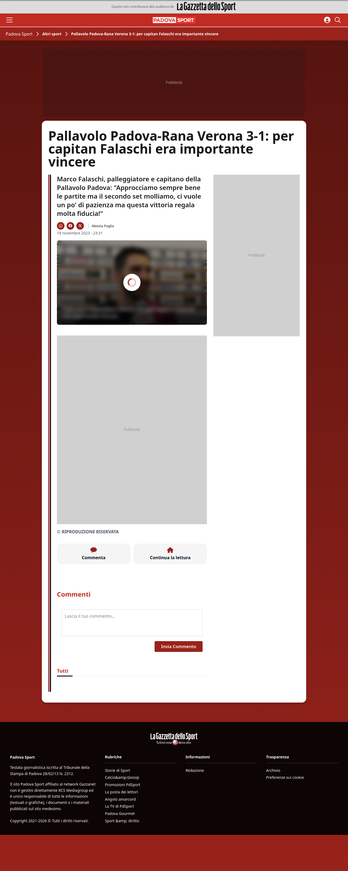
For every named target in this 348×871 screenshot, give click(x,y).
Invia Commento (178, 646)
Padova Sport (19, 34)
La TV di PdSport (119, 806)
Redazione (195, 770)
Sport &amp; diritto (122, 820)
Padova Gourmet (120, 813)
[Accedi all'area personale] (327, 20)
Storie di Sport (117, 770)
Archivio (273, 770)
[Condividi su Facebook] (70, 226)
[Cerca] (338, 20)
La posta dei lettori (121, 791)
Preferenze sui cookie (285, 777)
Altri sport (52, 33)
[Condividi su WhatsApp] (60, 226)
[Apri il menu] (9, 20)
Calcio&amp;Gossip (122, 777)
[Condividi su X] (80, 226)
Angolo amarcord (120, 799)
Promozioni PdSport (122, 784)
